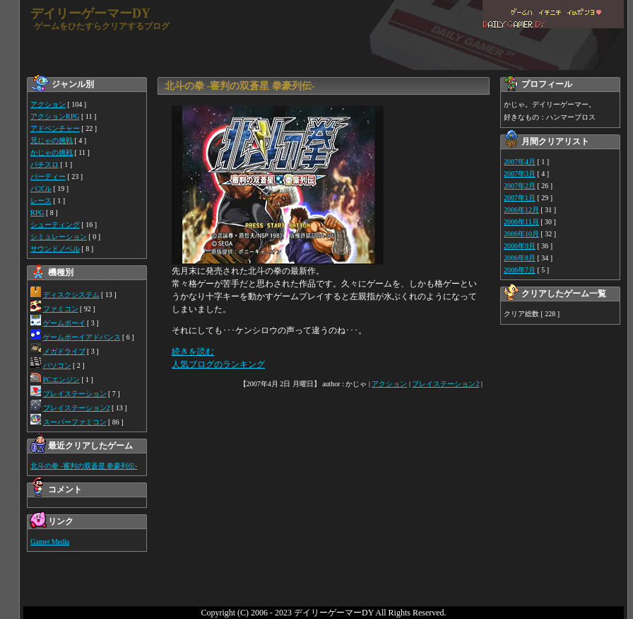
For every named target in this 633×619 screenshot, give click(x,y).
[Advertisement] (325, 504)
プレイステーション (75, 394)
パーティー (48, 176)
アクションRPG (54, 116)
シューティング (55, 224)
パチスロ (44, 164)
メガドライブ (64, 351)
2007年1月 (520, 198)
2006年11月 (521, 222)
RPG (37, 212)
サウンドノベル (55, 249)
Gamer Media (49, 541)
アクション (48, 104)
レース (41, 200)
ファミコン (60, 309)
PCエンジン (61, 379)
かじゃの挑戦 (51, 152)
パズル (41, 188)
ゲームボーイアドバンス (82, 337)
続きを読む (193, 352)
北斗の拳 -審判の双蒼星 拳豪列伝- (84, 466)
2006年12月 (521, 210)
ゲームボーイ (64, 323)
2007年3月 (520, 174)
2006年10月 (521, 234)
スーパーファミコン (75, 422)
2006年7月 (520, 270)
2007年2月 (520, 186)
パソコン (57, 365)
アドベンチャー (55, 128)
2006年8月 (520, 258)
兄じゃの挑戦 (51, 140)
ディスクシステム (71, 295)
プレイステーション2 (76, 408)
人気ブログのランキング (218, 364)
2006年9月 (520, 246)
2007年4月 (520, 162)
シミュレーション (58, 237)
